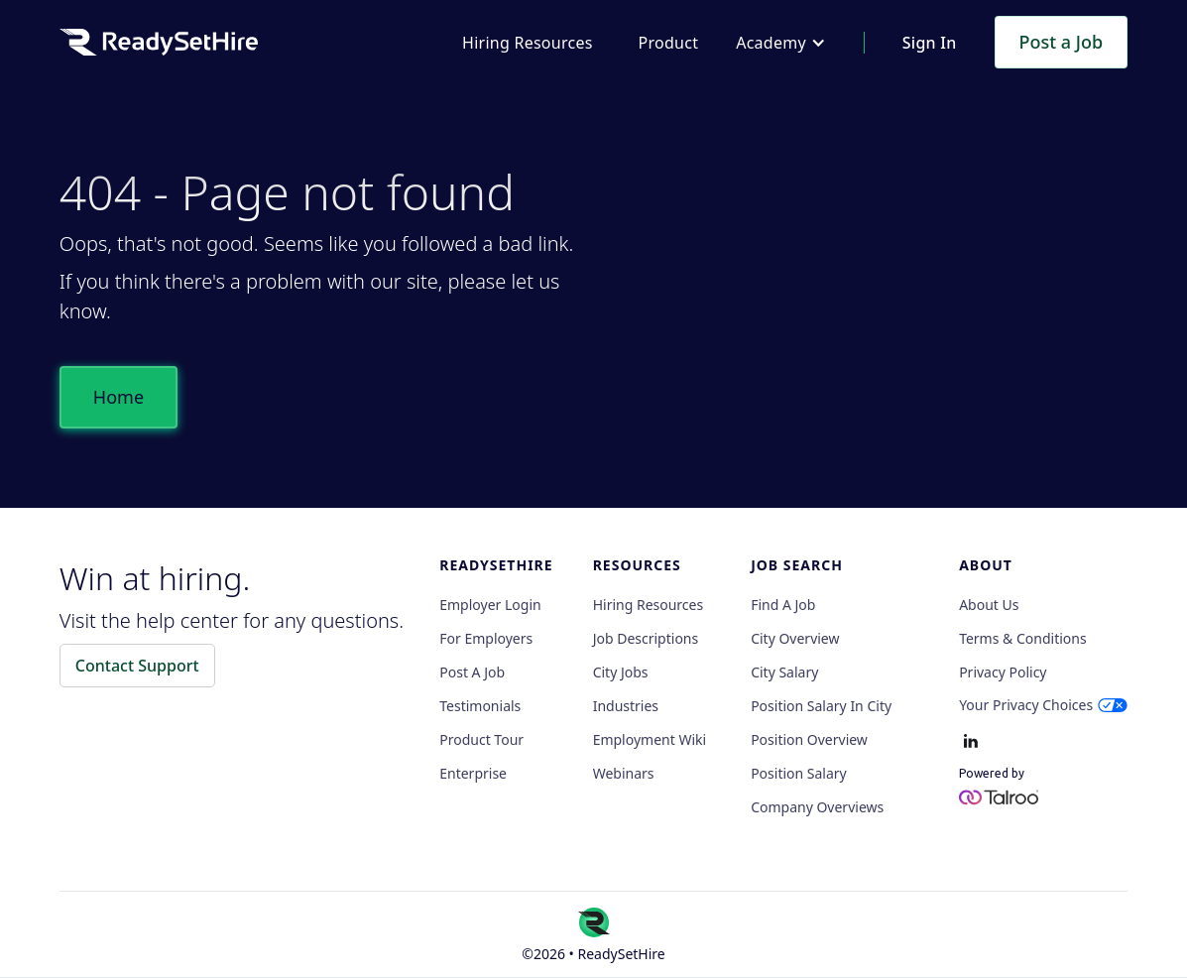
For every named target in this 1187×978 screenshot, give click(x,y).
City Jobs (621, 672)
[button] (781, 43)
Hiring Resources (527, 43)
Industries (625, 706)
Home (118, 397)
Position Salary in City (821, 706)
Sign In (929, 43)
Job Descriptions (646, 639)
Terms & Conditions (1023, 639)
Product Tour (481, 740)
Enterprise (473, 774)
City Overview (795, 639)
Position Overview (809, 740)
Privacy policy (1002, 672)
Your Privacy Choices (1026, 704)
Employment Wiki (649, 740)
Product (669, 43)
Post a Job (1061, 42)
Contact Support (137, 665)
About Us (988, 605)
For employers (486, 639)
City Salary (784, 672)
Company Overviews (817, 807)
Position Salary (799, 774)
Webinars (623, 774)
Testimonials (480, 706)
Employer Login (489, 605)
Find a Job (783, 605)
